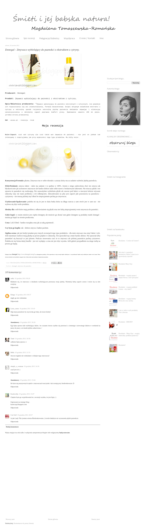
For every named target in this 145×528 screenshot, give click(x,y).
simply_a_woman (17, 366)
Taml (12, 338)
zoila (12, 278)
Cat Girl (14, 415)
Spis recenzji (29, 38)
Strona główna (12, 38)
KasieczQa (14, 394)
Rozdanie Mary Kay (125, 264)
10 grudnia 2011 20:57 (25, 415)
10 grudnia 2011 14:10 (31, 366)
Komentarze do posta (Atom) (24, 523)
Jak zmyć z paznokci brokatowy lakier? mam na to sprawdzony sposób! (129, 254)
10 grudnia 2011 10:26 (27, 322)
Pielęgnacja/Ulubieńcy (49, 38)
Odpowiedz (14, 287)
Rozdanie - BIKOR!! (126, 322)
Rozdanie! (122, 345)
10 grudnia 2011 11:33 (22, 352)
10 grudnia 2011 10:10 (27, 308)
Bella (12, 352)
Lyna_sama (15, 308)
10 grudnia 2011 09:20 (22, 278)
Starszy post (95, 519)
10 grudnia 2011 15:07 (26, 394)
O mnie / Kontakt (87, 38)
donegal (14, 266)
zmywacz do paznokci (24, 266)
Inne (102, 38)
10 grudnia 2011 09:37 (23, 295)
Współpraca (69, 38)
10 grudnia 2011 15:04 (27, 380)
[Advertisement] (53, 500)
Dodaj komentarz (12, 427)
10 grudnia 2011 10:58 (22, 338)
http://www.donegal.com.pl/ (26, 254)
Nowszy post (10, 519)
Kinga (13, 295)
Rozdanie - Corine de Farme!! (129, 241)
